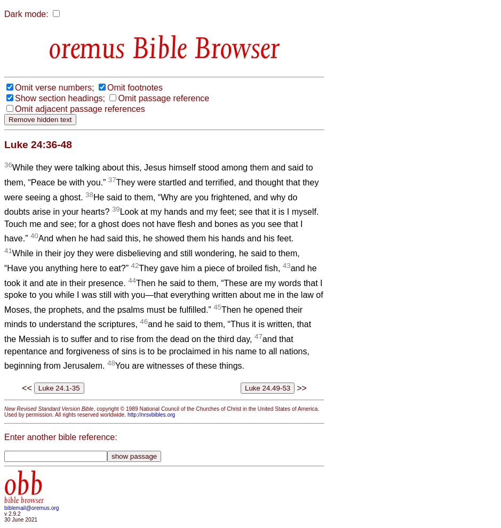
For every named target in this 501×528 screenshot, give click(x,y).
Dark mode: (26, 14)
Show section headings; (60, 98)
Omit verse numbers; (54, 87)
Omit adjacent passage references (80, 108)
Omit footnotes (135, 87)
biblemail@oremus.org (31, 508)
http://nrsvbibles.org (151, 415)
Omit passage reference (163, 98)
